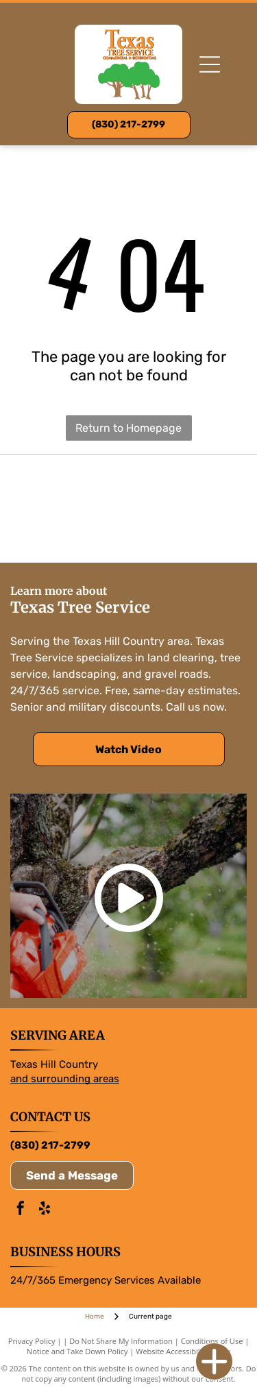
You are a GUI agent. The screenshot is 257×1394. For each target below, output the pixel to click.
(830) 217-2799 (50, 1145)
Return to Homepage (128, 428)
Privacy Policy (32, 1341)
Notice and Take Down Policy (77, 1351)
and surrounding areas (64, 1079)
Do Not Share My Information (121, 1341)
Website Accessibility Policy (183, 1351)
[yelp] (44, 1210)
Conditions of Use (212, 1341)
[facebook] (20, 1210)
